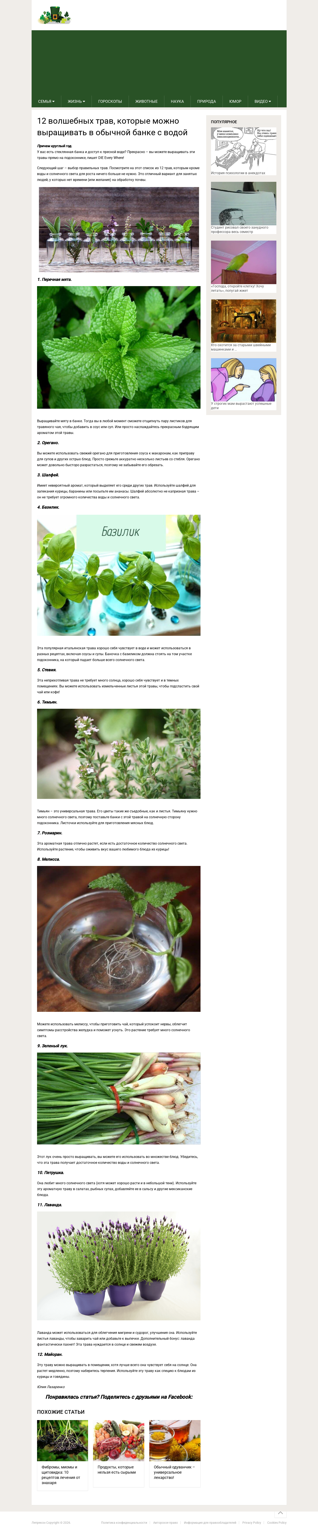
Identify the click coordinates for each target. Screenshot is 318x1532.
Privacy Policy (251, 1522)
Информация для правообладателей (210, 1522)
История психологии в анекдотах (238, 173)
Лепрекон (39, 1522)
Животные (146, 101)
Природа (206, 101)
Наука (177, 101)
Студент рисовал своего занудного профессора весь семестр (239, 229)
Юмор (235, 101)
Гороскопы (110, 101)
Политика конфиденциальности (124, 1522)
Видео (261, 101)
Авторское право (165, 1522)
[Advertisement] (159, 62)
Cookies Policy (277, 1522)
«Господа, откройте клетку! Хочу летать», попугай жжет (237, 288)
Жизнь (75, 101)
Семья (44, 101)
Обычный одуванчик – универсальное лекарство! (174, 1472)
